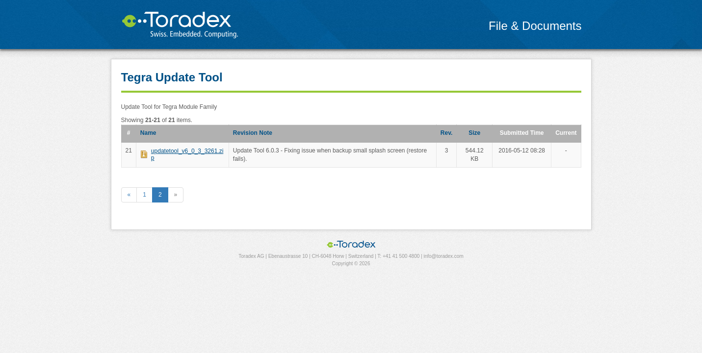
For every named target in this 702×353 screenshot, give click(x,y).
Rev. (446, 132)
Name (148, 132)
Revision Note (252, 132)
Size (474, 132)
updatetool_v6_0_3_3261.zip (187, 154)
